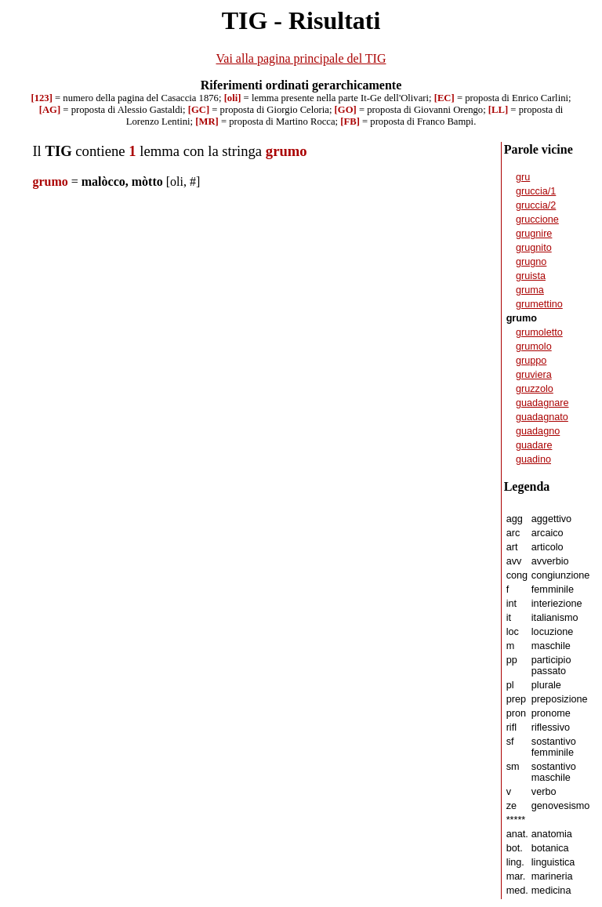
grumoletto (539, 332)
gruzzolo (534, 388)
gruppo (531, 360)
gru (523, 177)
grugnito (534, 247)
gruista (531, 275)
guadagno (538, 431)
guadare (534, 445)
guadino (533, 459)
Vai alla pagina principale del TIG (301, 58)
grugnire (534, 233)
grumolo (534, 346)
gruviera (534, 374)
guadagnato (542, 417)
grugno (531, 261)
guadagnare (542, 402)
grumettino (539, 304)
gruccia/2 (536, 205)
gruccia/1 (536, 191)
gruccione (537, 219)
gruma (530, 290)
